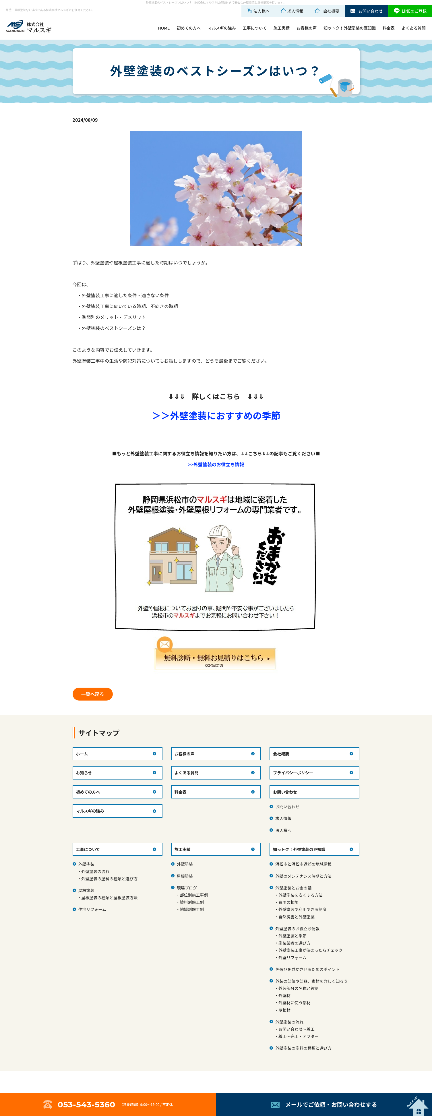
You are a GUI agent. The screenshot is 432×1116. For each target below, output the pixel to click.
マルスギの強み (222, 28)
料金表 (389, 28)
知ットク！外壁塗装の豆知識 (349, 28)
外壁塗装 (86, 864)
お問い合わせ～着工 (296, 1029)
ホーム (82, 754)
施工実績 (282, 28)
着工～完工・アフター (298, 1036)
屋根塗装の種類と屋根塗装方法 (109, 897)
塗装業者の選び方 (294, 943)
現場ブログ (187, 888)
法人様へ (283, 830)
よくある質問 (414, 28)
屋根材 (284, 1010)
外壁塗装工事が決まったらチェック (310, 950)
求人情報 (283, 818)
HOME (164, 28)
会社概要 (281, 754)
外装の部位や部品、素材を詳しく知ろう (311, 981)
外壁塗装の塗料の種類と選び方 (109, 878)
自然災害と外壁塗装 (296, 917)
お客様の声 (307, 28)
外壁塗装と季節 (292, 936)
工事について (255, 28)
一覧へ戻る (92, 694)
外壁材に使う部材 (294, 1002)
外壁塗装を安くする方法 (300, 895)
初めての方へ (189, 28)
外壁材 (284, 995)
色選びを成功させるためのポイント (307, 969)
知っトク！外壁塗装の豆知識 (299, 849)
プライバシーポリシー (293, 772)
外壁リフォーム (292, 957)
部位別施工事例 (194, 895)
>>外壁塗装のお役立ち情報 (216, 464)
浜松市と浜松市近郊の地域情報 (303, 864)
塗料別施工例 (192, 902)
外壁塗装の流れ (95, 871)
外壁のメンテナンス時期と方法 (303, 876)
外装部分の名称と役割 (298, 988)
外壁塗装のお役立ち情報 (297, 928)
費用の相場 (288, 902)
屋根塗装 (86, 890)
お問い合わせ (287, 806)
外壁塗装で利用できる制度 (302, 909)
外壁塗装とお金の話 (293, 888)
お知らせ (84, 772)
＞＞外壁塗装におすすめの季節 (216, 415)
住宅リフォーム (92, 909)
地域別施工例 (192, 909)
